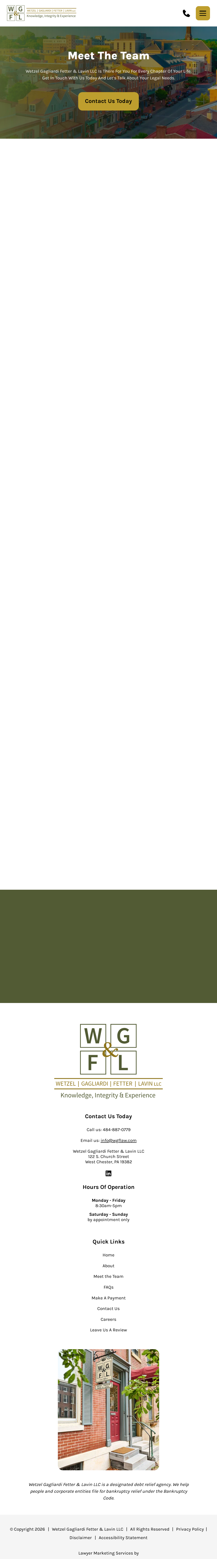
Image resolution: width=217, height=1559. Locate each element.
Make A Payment (109, 1297)
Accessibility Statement (123, 1537)
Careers (108, 1319)
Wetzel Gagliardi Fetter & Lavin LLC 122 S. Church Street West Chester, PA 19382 (108, 1156)
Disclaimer (81, 1537)
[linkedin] (108, 1175)
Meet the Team (108, 1276)
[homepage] (108, 1062)
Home (108, 1254)
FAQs (109, 1287)
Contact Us (108, 1308)
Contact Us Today (108, 101)
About (108, 1265)
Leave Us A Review (108, 1329)
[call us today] (187, 13)
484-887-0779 (117, 1129)
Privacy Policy (190, 1529)
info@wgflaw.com (119, 1140)
